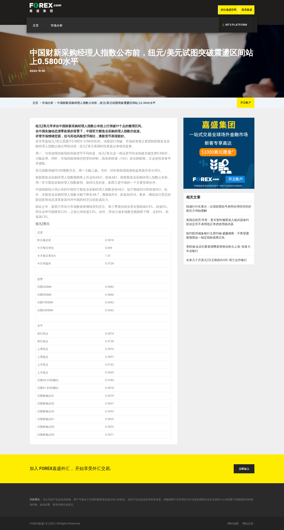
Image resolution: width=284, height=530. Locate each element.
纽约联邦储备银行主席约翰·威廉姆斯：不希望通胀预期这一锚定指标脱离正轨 (217, 235)
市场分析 (57, 25)
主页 (36, 25)
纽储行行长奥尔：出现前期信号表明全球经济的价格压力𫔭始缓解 (218, 208)
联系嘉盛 (247, 9)
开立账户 (245, 102)
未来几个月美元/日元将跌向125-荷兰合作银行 (216, 260)
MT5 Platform (234, 24)
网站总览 (247, 523)
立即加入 (244, 468)
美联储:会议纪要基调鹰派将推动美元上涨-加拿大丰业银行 (218, 248)
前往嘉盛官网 (228, 9)
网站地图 (233, 523)
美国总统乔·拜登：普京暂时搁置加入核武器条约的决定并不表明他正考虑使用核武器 (217, 222)
